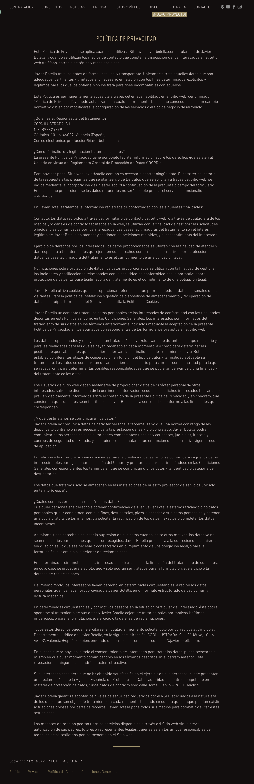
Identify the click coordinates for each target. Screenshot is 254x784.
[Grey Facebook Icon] (234, 7)
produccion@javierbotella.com (93, 140)
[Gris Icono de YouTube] (228, 7)
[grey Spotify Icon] (222, 7)
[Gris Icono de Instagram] (239, 7)
